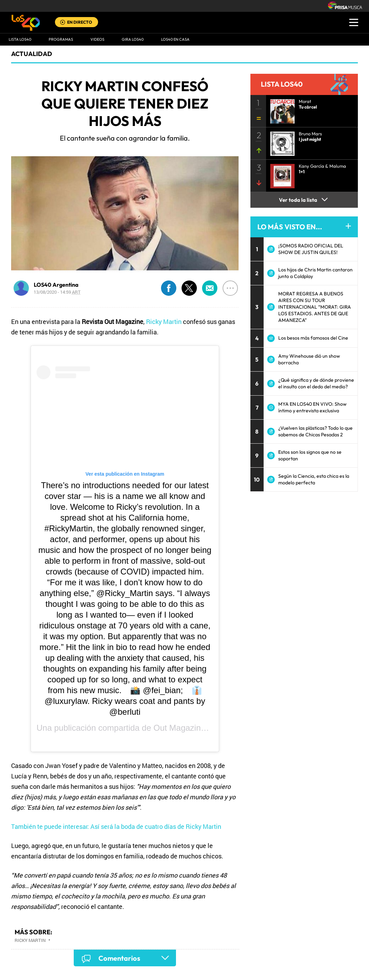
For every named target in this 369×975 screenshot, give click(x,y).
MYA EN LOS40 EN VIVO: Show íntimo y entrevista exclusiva (312, 407)
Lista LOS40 (20, 39)
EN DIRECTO (79, 22)
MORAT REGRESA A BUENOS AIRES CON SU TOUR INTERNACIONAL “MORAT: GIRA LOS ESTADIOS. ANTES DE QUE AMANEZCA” (314, 307)
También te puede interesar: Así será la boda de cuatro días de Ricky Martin (116, 826)
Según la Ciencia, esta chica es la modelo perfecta (313, 479)
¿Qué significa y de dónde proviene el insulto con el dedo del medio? (316, 383)
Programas (61, 39)
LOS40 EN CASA (175, 39)
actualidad (31, 54)
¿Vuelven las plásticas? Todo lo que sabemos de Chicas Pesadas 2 (315, 431)
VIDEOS (97, 39)
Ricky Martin (164, 321)
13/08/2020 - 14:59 (57, 292)
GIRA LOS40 (133, 39)
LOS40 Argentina (56, 284)
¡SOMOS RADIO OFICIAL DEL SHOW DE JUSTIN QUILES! (310, 249)
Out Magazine (179, 727)
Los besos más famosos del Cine (313, 338)
